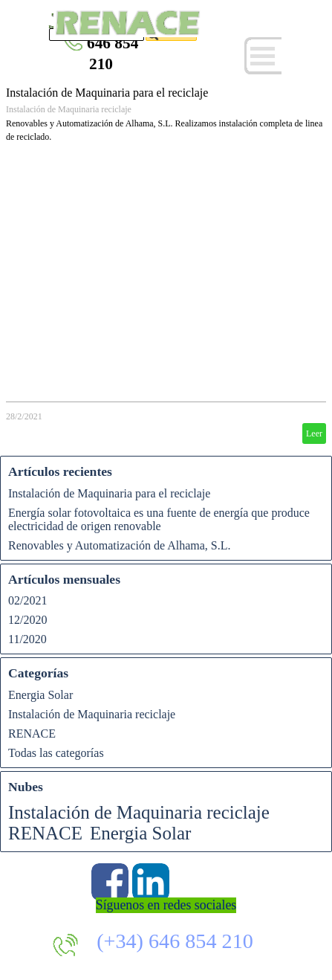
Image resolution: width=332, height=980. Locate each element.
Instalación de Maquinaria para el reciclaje (107, 92)
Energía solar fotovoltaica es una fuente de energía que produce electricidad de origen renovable (159, 519)
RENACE (32, 733)
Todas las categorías (56, 753)
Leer (314, 433)
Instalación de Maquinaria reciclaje (68, 109)
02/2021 (27, 600)
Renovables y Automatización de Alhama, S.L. (119, 545)
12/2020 (27, 619)
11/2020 (27, 639)
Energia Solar (40, 695)
